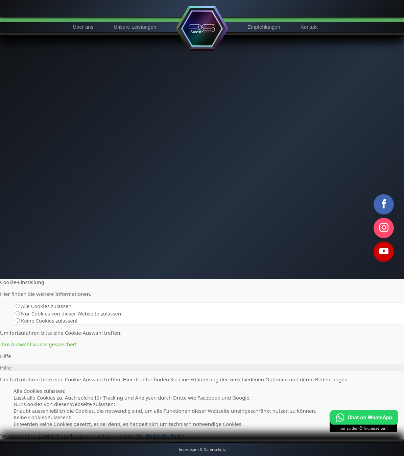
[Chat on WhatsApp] (364, 423)
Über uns (83, 27)
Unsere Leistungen (135, 27)
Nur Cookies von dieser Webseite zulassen (68, 313)
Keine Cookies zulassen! (46, 320)
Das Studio (148, 436)
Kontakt (309, 27)
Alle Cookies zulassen (43, 306)
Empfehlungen (263, 27)
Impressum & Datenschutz (202, 449)
